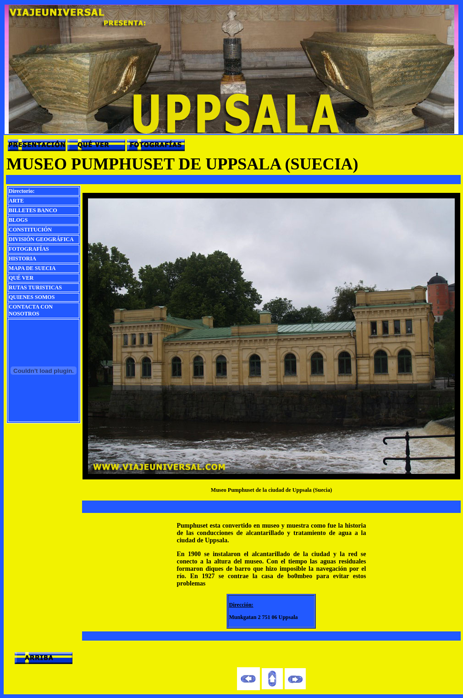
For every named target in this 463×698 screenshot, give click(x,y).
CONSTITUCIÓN (30, 229)
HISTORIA (22, 258)
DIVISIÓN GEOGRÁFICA (41, 239)
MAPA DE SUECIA (32, 268)
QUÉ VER (21, 278)
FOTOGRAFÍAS (29, 249)
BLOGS (18, 220)
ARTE (16, 200)
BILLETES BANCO (33, 210)
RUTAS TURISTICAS (35, 287)
